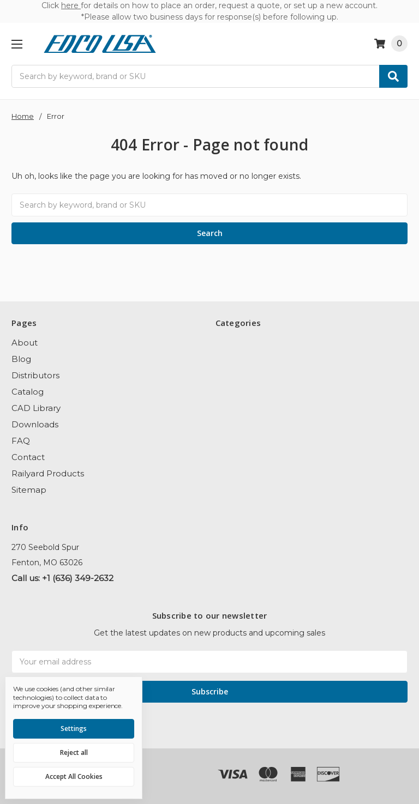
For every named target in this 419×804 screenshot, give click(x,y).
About (24, 342)
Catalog (27, 391)
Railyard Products (47, 473)
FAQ (20, 441)
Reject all (74, 752)
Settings (74, 728)
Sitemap (28, 490)
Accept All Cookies (74, 776)
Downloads (34, 424)
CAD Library (36, 408)
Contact (28, 457)
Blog (21, 359)
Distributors (35, 375)
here (71, 5)
